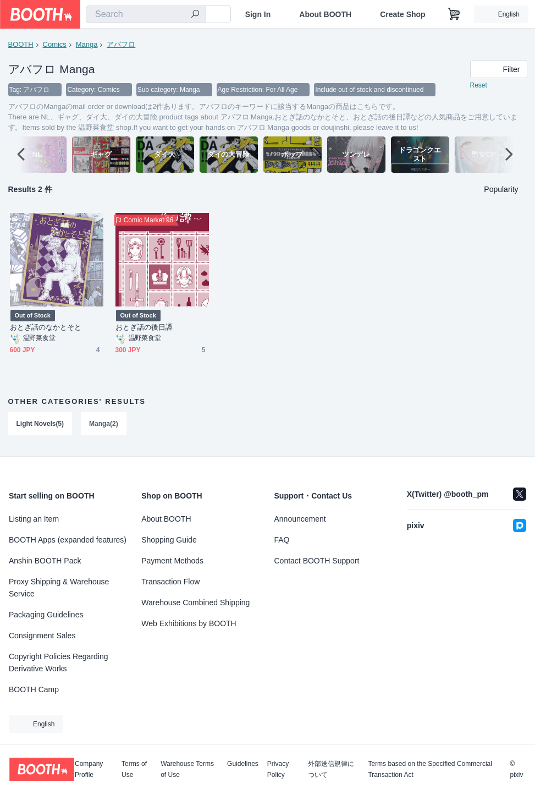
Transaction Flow (170, 581)
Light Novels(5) (40, 424)
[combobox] (146, 14)
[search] (195, 15)
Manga (87, 44)
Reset (478, 86)
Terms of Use (134, 769)
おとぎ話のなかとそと (46, 328)
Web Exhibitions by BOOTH (188, 623)
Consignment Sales (42, 635)
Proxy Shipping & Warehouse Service (59, 587)
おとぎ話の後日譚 (144, 328)
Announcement (300, 518)
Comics (55, 44)
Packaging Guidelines (46, 614)
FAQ (282, 539)
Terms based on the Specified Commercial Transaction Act (430, 769)
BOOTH (21, 44)
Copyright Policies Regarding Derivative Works (58, 662)
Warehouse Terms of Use (187, 769)
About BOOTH (325, 14)
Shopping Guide (168, 539)
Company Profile (89, 769)
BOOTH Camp (34, 689)
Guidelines (242, 764)
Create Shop (402, 14)
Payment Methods (172, 560)
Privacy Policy (278, 769)
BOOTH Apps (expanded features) (67, 539)
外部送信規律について (331, 769)
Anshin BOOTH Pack (45, 560)
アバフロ (121, 44)
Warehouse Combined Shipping (195, 602)
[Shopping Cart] (454, 14)
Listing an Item (34, 518)
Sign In (258, 14)
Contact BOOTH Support (317, 560)
